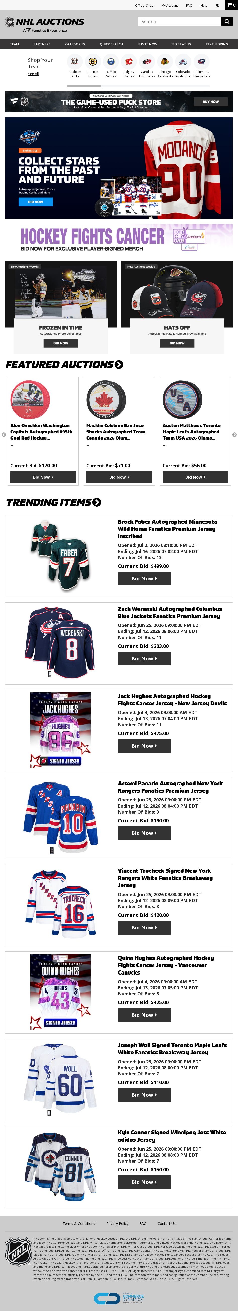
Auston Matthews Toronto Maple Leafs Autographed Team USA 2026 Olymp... (192, 431)
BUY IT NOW (147, 44)
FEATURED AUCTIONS (64, 364)
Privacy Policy (117, 1223)
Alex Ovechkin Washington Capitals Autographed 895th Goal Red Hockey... (41, 431)
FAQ (189, 5)
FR (217, 5)
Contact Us (167, 1223)
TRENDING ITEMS (53, 502)
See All (33, 74)
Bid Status (181, 44)
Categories (75, 44)
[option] (43, 431)
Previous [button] (3, 434)
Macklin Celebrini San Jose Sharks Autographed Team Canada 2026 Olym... (115, 431)
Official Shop (144, 5)
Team (14, 44)
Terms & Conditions (79, 1223)
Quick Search (111, 44)
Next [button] (234, 434)
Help (204, 5)
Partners (42, 44)
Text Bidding (217, 44)
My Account (170, 5)
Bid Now (41, 477)
